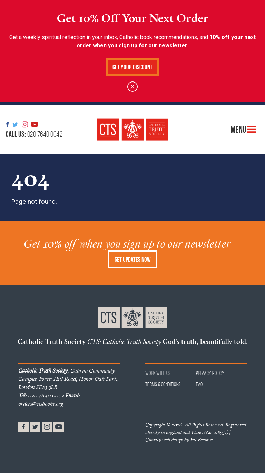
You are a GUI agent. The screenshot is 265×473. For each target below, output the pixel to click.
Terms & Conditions (163, 384)
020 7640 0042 (34, 134)
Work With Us (158, 373)
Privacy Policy (210, 373)
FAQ (199, 384)
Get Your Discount (132, 67)
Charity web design (164, 439)
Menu (243, 129)
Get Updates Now (133, 259)
